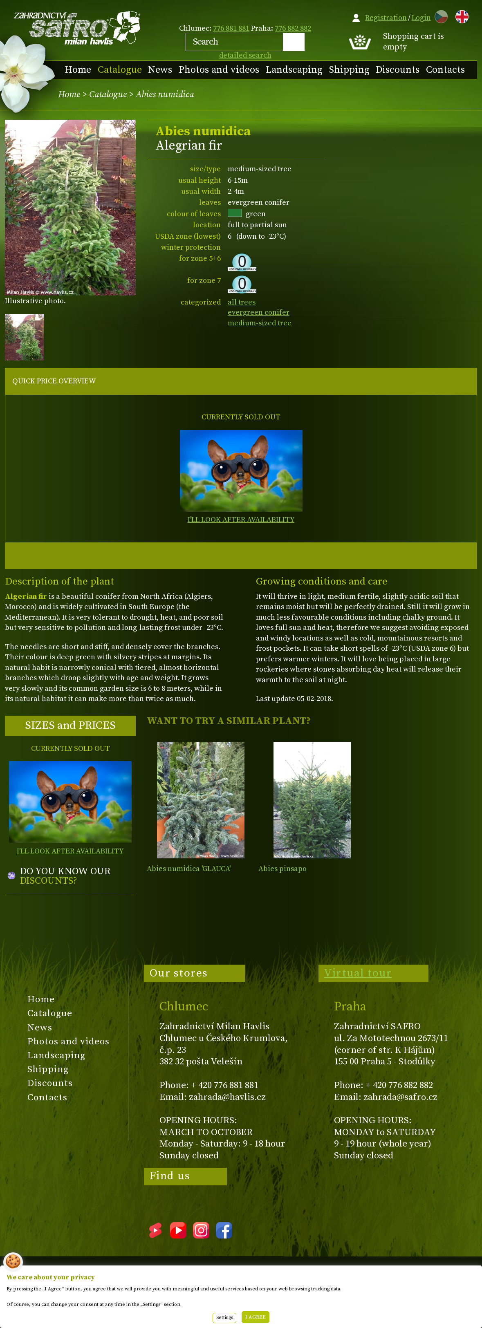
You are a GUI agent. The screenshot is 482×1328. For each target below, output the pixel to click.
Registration (386, 17)
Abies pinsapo (282, 868)
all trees (242, 302)
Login (421, 17)
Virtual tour (358, 973)
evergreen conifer (258, 312)
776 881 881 (231, 28)
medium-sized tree (259, 323)
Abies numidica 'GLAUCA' (189, 868)
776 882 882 (293, 28)
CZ (439, 15)
